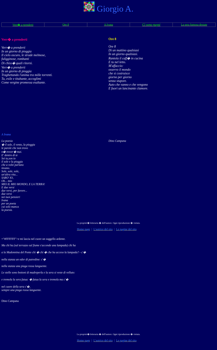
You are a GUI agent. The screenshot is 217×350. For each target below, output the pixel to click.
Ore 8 (112, 39)
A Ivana (6, 134)
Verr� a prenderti (14, 39)
